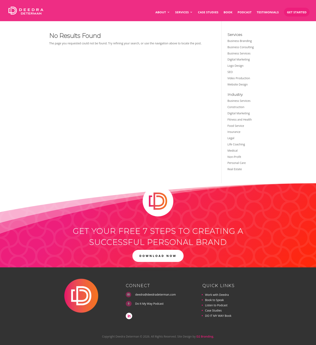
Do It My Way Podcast (149, 303)
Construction (236, 107)
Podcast (245, 12)
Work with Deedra (217, 295)
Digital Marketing (239, 59)
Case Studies (208, 12)
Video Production (239, 78)
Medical (233, 150)
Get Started (297, 12)
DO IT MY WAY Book (218, 316)
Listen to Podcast (216, 305)
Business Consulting (241, 47)
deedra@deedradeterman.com (155, 294)
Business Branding (240, 41)
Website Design (238, 84)
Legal (231, 138)
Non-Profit (234, 157)
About (160, 12)
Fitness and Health (240, 119)
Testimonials (268, 12)
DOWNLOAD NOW (158, 256)
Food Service (236, 126)
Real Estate (235, 169)
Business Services (239, 53)
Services (182, 12)
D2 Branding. (205, 336)
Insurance (234, 132)
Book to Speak (214, 300)
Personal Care (237, 163)
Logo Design (236, 66)
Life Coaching (236, 144)
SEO (230, 72)
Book (227, 12)
